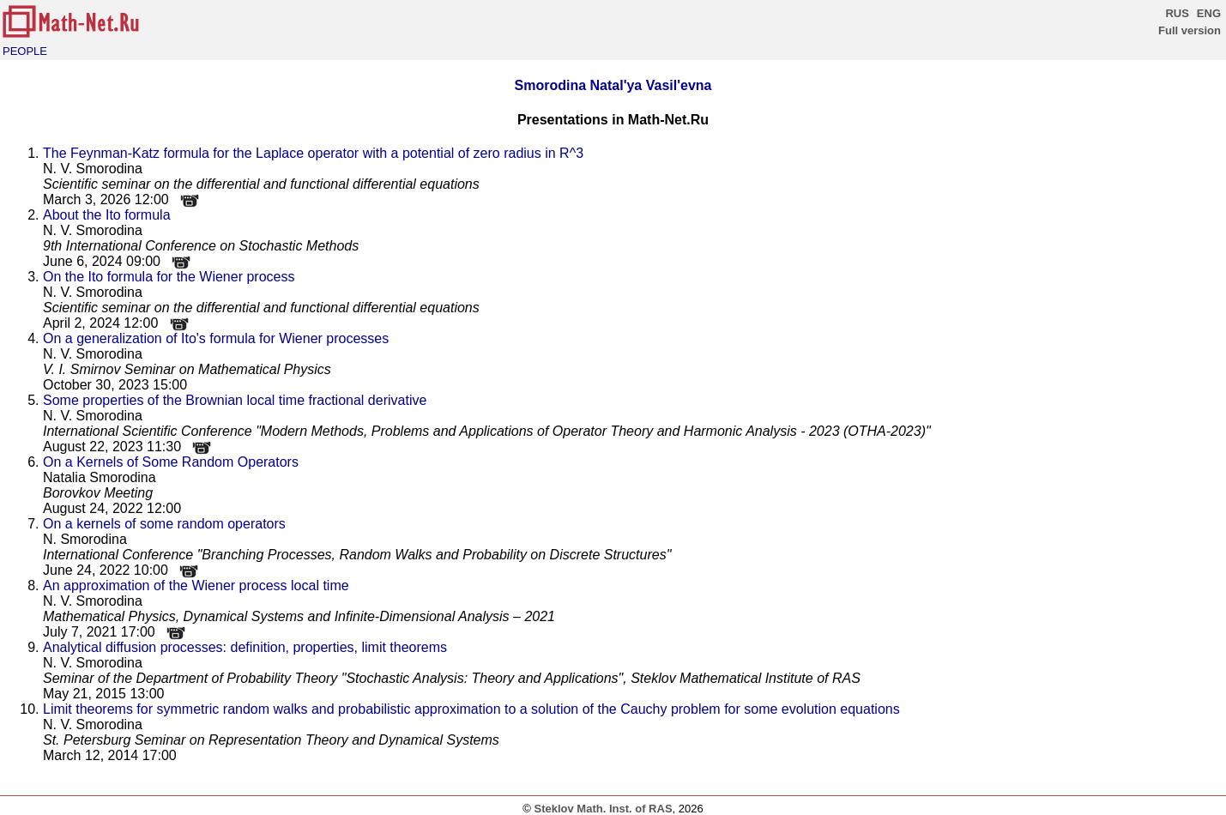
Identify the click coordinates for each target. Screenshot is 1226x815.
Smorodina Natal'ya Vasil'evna (613, 85)
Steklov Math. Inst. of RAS (603, 808)
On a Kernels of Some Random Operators (171, 462)
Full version (1189, 30)
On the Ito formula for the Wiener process (168, 276)
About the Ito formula (107, 215)
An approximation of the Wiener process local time (196, 585)
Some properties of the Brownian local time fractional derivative (234, 400)
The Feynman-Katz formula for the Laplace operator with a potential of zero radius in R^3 (313, 153)
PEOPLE (25, 51)
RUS (1176, 13)
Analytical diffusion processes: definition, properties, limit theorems (245, 647)
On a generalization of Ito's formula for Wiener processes (216, 338)
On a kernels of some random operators (164, 523)
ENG (1209, 13)
